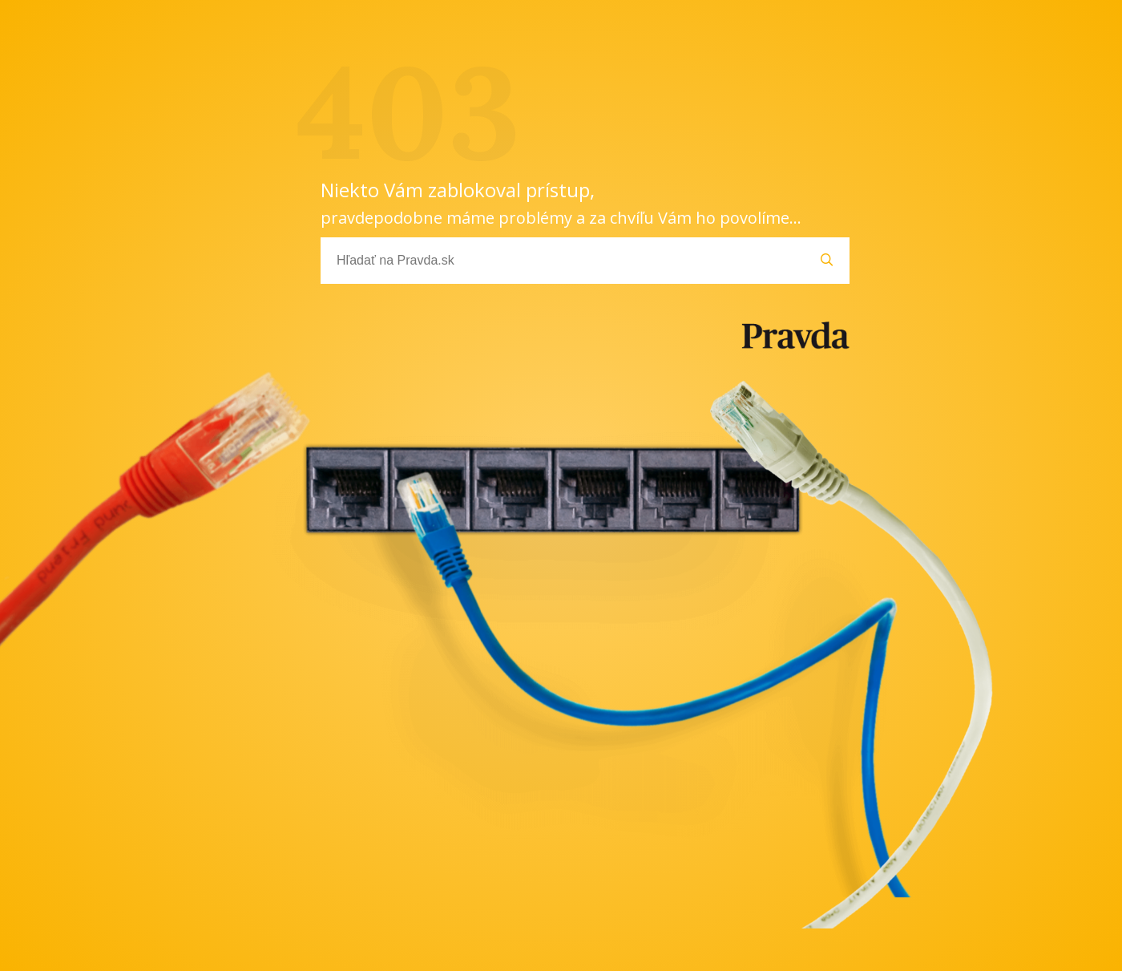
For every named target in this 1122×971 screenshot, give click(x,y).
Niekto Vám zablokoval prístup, (561, 202)
